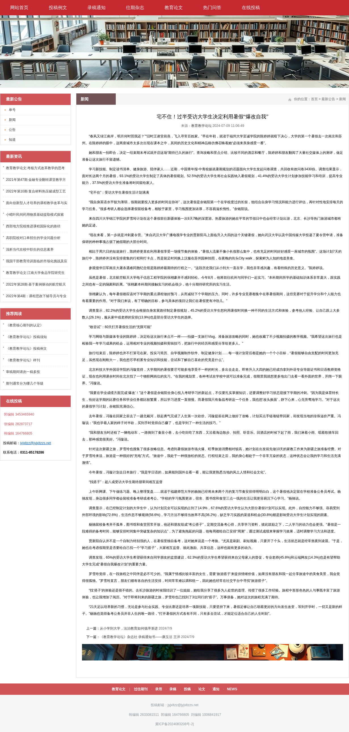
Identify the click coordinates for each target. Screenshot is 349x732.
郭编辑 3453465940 (18, 414)
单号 (12, 110)
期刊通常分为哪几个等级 (24, 383)
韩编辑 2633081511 (143, 715)
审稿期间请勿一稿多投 (23, 372)
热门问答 (212, 7)
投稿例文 (58, 7)
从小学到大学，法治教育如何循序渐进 (129, 628)
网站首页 (19, 7)
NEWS (232, 689)
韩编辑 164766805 (17, 433)
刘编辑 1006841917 (205, 715)
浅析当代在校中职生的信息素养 (30, 249)
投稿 (187, 689)
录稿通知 (96, 7)
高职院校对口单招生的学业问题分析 (33, 238)
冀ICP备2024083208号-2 (174, 724)
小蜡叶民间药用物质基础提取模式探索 (35, 215)
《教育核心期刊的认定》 (24, 325)
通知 (216, 689)
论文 (201, 689)
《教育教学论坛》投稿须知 (26, 337)
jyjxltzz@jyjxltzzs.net (35, 443)
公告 (12, 130)
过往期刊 (141, 689)
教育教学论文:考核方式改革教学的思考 (35, 168)
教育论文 (174, 7)
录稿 (172, 689)
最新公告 (328, 99)
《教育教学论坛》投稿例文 (26, 349)
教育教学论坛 (201, 126)
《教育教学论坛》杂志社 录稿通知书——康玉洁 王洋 (140, 637)
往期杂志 (135, 7)
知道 (12, 140)
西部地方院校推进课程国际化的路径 (33, 226)
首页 (314, 99)
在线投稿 (251, 7)
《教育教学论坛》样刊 (23, 360)
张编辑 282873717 (17, 424)
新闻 (12, 120)
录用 (158, 689)
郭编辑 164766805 (174, 715)
